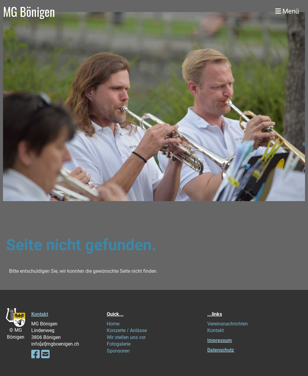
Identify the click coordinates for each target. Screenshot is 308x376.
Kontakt (39, 314)
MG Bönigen (29, 11)
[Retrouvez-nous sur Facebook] (35, 354)
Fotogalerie (119, 344)
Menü (287, 11)
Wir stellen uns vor (126, 337)
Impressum (219, 340)
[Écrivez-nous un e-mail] (45, 354)
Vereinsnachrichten (227, 324)
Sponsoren (118, 351)
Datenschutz (220, 350)
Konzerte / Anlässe (127, 330)
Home (113, 324)
